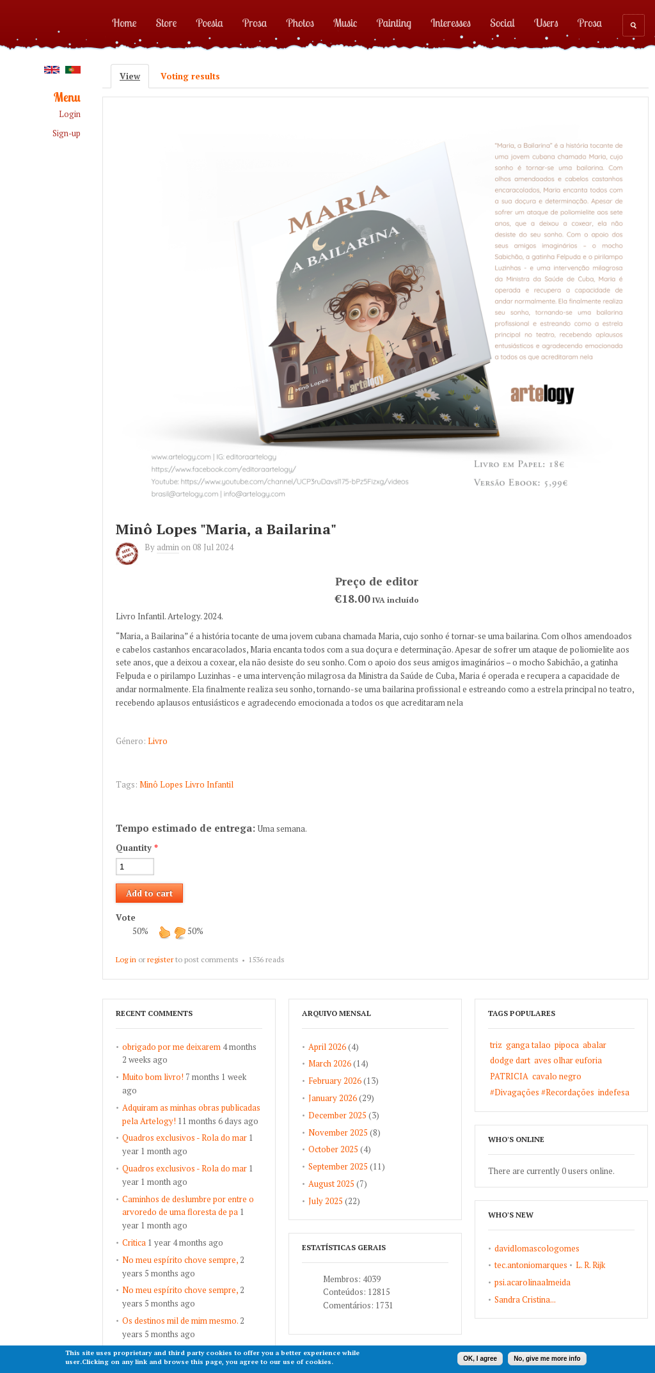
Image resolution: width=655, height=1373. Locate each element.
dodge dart (510, 1060)
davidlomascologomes (537, 1248)
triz (496, 1045)
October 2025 (333, 1149)
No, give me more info (547, 1358)
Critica (134, 1242)
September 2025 (338, 1166)
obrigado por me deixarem (171, 1046)
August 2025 (331, 1183)
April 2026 (327, 1046)
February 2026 (334, 1080)
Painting (394, 22)
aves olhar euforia (568, 1060)
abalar (594, 1045)
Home (124, 22)
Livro (158, 741)
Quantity (137, 847)
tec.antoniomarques (530, 1265)
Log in (126, 959)
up (164, 932)
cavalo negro (556, 1076)
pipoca (567, 1045)
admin (168, 547)
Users (546, 22)
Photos (300, 22)
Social (502, 22)
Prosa (254, 22)
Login (70, 114)
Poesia (209, 22)
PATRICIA (509, 1076)
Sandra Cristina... (525, 1299)
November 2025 (338, 1132)
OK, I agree (480, 1358)
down (179, 932)
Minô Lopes (161, 784)
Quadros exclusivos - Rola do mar (184, 1137)
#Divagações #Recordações (542, 1092)
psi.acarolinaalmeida (532, 1282)
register (160, 959)
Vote (126, 917)
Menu (67, 97)
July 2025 (325, 1201)
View (134, 76)
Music (345, 22)
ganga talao (528, 1045)
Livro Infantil (209, 784)
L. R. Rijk (590, 1265)
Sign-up (66, 133)
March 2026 (329, 1063)
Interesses (450, 22)
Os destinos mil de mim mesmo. (180, 1320)
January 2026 (332, 1098)
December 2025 (337, 1115)
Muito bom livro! (153, 1077)
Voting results (190, 76)
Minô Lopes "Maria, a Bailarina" (226, 529)
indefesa (613, 1092)
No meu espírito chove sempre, (180, 1260)
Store (166, 22)
